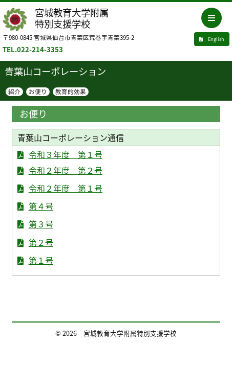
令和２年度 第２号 (65, 170)
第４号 (41, 206)
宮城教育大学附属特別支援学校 (72, 18)
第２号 (41, 242)
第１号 (41, 260)
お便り (38, 91)
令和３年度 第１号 (65, 154)
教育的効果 (70, 91)
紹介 (14, 91)
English (211, 38)
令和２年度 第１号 (65, 188)
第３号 (41, 224)
